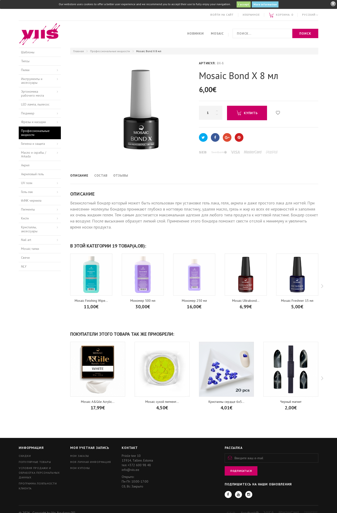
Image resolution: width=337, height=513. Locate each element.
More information (265, 4)
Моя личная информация (90, 462)
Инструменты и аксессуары (31, 81)
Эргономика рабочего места (32, 93)
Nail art (26, 240)
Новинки (195, 33)
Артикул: (207, 63)
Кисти (25, 218)
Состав (100, 175)
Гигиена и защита (33, 144)
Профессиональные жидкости (110, 51)
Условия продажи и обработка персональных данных (39, 472)
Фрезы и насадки (33, 122)
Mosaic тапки (30, 249)
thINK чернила (31, 200)
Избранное (251, 14)
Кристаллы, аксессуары (29, 229)
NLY (23, 266)
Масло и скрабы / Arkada (33, 154)
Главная (78, 51)
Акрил (25, 165)
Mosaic (217, 33)
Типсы (25, 61)
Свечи (25, 257)
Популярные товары (35, 462)
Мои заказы (79, 456)
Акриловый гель (32, 174)
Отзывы (120, 175)
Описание (79, 175)
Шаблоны (27, 52)
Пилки (25, 70)
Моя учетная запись (89, 448)
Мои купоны (80, 468)
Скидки (25, 456)
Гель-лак (27, 192)
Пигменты (28, 209)
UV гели (26, 183)
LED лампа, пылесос (35, 104)
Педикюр (27, 113)
